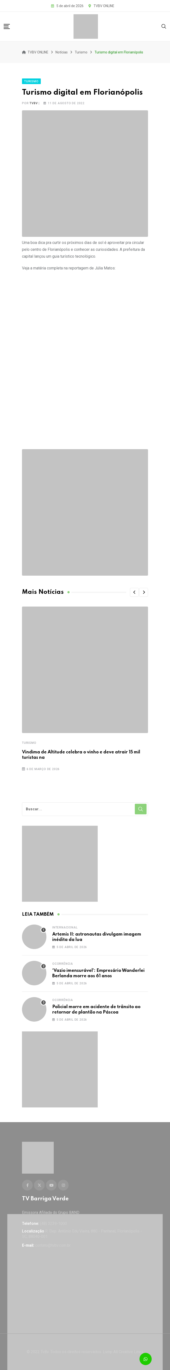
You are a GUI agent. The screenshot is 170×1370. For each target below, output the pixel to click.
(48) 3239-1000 (53, 1223)
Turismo (29, 743)
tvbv (34, 103)
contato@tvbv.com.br (53, 1245)
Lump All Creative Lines (123, 1351)
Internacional (64, 927)
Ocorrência (62, 963)
